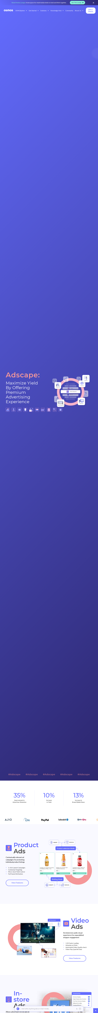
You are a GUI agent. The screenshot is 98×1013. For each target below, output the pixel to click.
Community (69, 10)
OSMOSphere (20, 10)
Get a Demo (90, 10)
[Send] (80, 1008)
